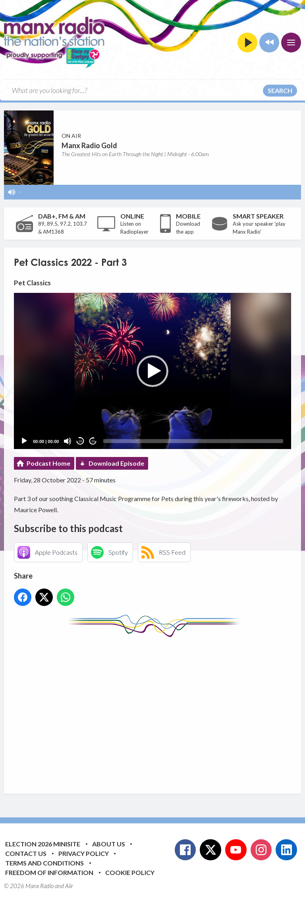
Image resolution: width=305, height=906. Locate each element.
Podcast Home (48, 463)
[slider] (193, 441)
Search (280, 90)
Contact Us (25, 853)
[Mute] (67, 441)
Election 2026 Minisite (42, 844)
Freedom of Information (49, 872)
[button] (152, 371)
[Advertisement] (159, 709)
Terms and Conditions (44, 863)
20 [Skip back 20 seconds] (80, 441)
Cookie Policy (129, 872)
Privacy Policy (83, 853)
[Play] (24, 441)
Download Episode (116, 463)
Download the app (188, 228)
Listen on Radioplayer (134, 228)
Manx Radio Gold (89, 145)
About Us (108, 844)
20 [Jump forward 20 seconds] (93, 441)
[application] (152, 371)
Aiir (69, 885)
